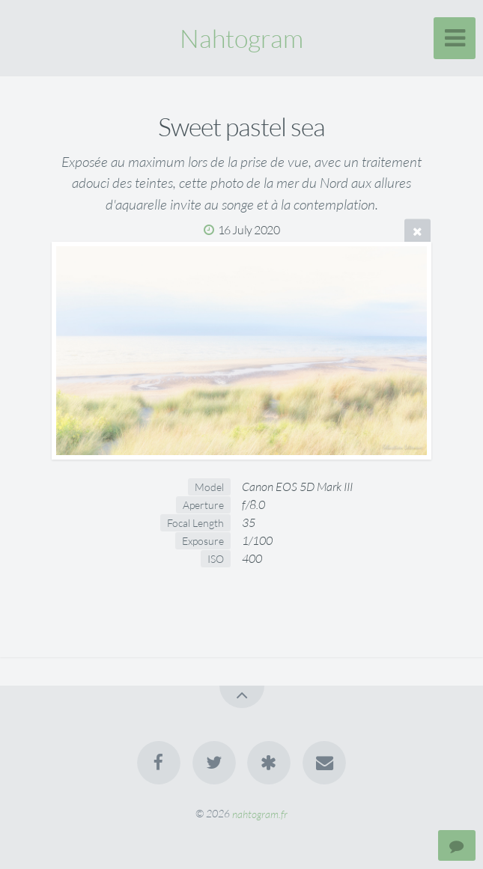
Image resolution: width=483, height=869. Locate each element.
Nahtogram (241, 38)
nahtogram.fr (260, 813)
